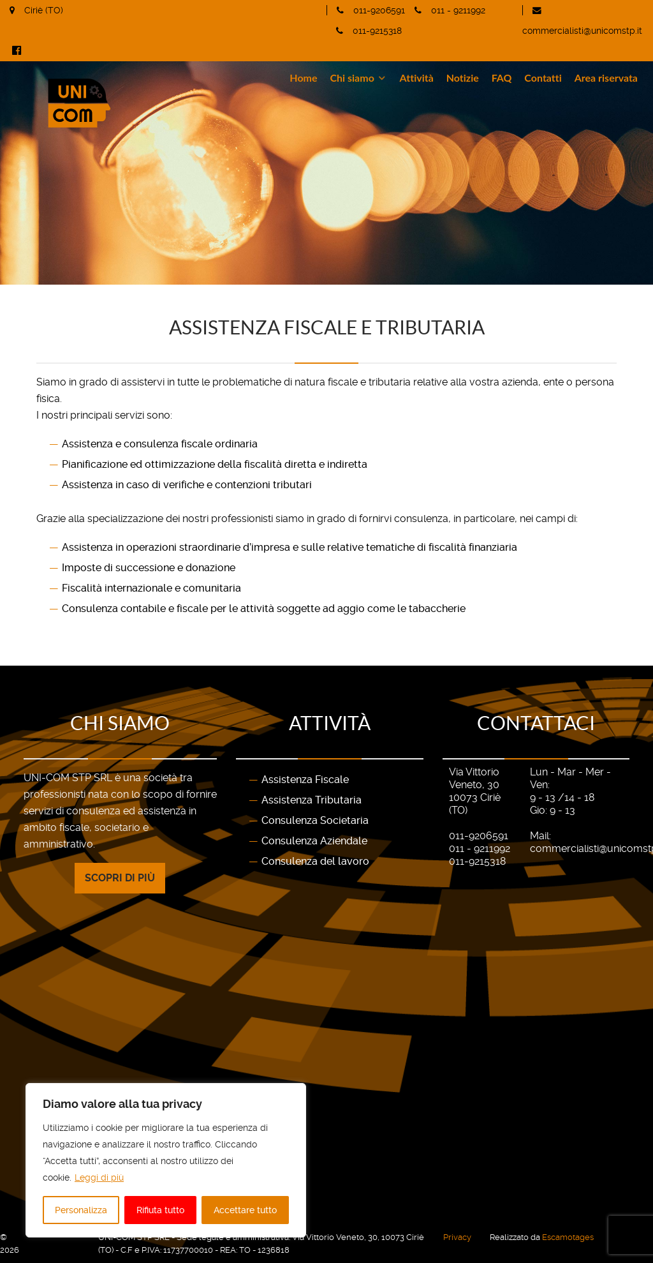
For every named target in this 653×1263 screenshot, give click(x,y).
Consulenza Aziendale (314, 841)
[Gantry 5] (142, 103)
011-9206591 (379, 10)
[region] (166, 1160)
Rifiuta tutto (160, 1210)
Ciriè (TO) (43, 10)
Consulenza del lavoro (315, 861)
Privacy (457, 1237)
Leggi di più (99, 1177)
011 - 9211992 (458, 10)
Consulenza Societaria (315, 820)
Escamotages (568, 1237)
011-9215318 (377, 31)
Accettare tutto (245, 1210)
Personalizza (81, 1210)
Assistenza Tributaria (311, 800)
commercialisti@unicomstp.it (582, 31)
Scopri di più (120, 878)
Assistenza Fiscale (305, 779)
